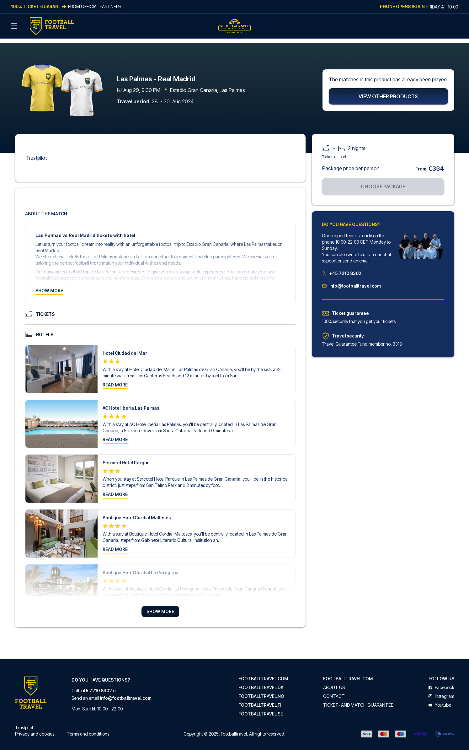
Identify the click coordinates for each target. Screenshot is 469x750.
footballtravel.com (263, 673)
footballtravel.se (260, 708)
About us (334, 682)
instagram (441, 690)
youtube (440, 699)
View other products (388, 91)
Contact (334, 690)
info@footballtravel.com (351, 280)
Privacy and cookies (34, 728)
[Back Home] (52, 26)
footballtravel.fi (259, 699)
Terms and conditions (88, 728)
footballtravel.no (261, 690)
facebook (441, 682)
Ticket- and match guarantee (358, 699)
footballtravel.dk (261, 682)
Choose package (383, 181)
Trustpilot (36, 152)
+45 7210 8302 (341, 268)
